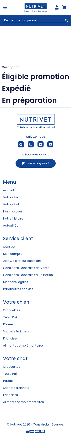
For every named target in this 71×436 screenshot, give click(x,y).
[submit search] (66, 20)
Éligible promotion (35, 77)
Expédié (16, 88)
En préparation (29, 100)
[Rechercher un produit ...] (34, 20)
